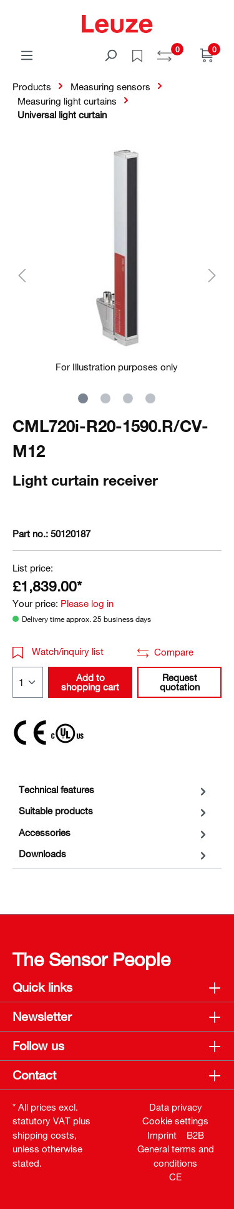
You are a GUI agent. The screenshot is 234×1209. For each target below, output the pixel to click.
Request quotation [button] (180, 682)
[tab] (113, 790)
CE (175, 1176)
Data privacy (175, 1107)
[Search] (110, 55)
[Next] (212, 275)
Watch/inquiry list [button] (58, 651)
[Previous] (21, 275)
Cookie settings (175, 1120)
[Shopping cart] (207, 55)
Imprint (162, 1135)
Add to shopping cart (90, 682)
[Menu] (26, 55)
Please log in (87, 603)
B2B (195, 1135)
